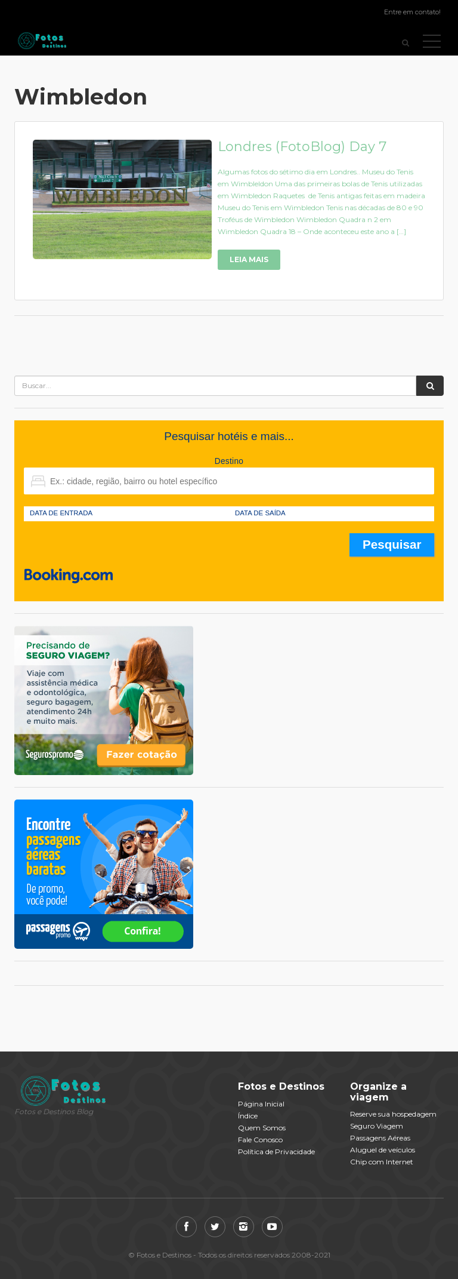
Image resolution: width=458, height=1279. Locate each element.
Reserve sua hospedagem (393, 1113)
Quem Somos (262, 1127)
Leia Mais (249, 259)
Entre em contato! (412, 12)
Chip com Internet (381, 1161)
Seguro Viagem (376, 1125)
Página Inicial (261, 1103)
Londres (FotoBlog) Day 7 (302, 147)
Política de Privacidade (276, 1151)
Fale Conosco (260, 1139)
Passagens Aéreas (380, 1137)
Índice (248, 1115)
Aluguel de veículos (382, 1149)
